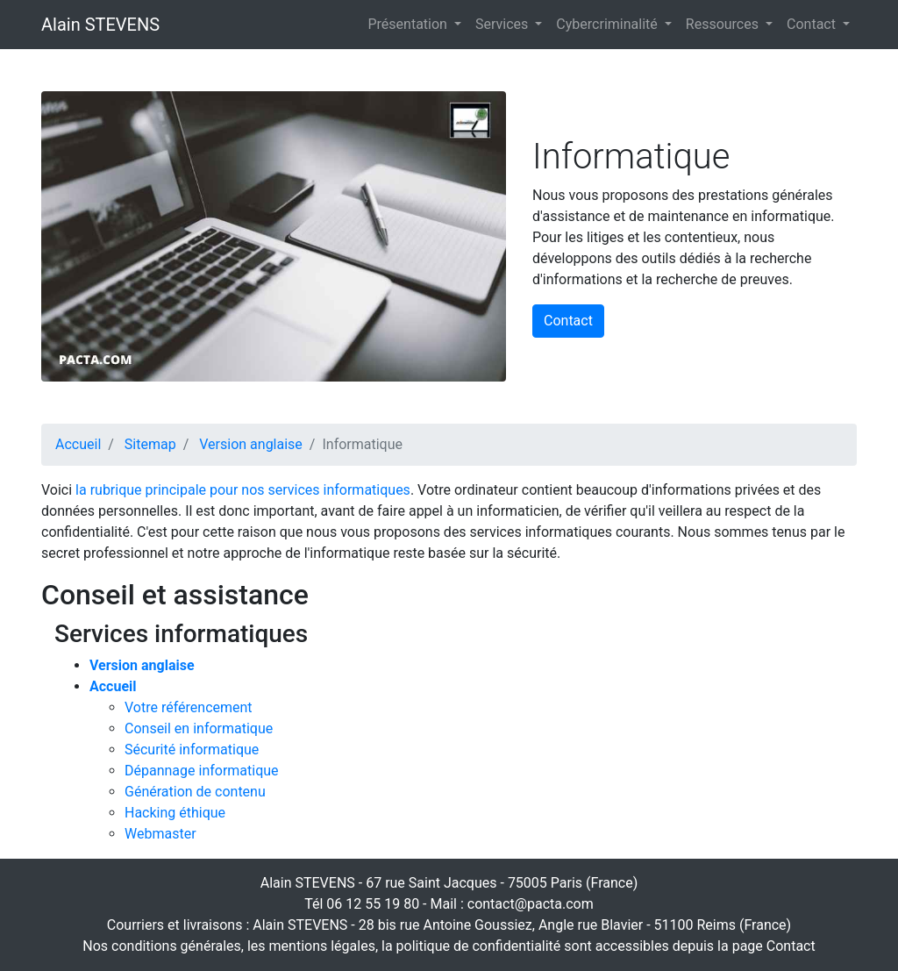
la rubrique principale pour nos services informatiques (242, 490)
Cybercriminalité (608, 24)
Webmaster (160, 833)
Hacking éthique (175, 812)
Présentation (409, 24)
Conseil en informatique (199, 728)
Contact (813, 24)
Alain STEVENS (100, 24)
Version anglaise (251, 444)
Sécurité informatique (192, 749)
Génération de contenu (195, 791)
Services (503, 24)
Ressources (724, 24)
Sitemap (150, 444)
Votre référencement (189, 707)
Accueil (78, 444)
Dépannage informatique (202, 770)
